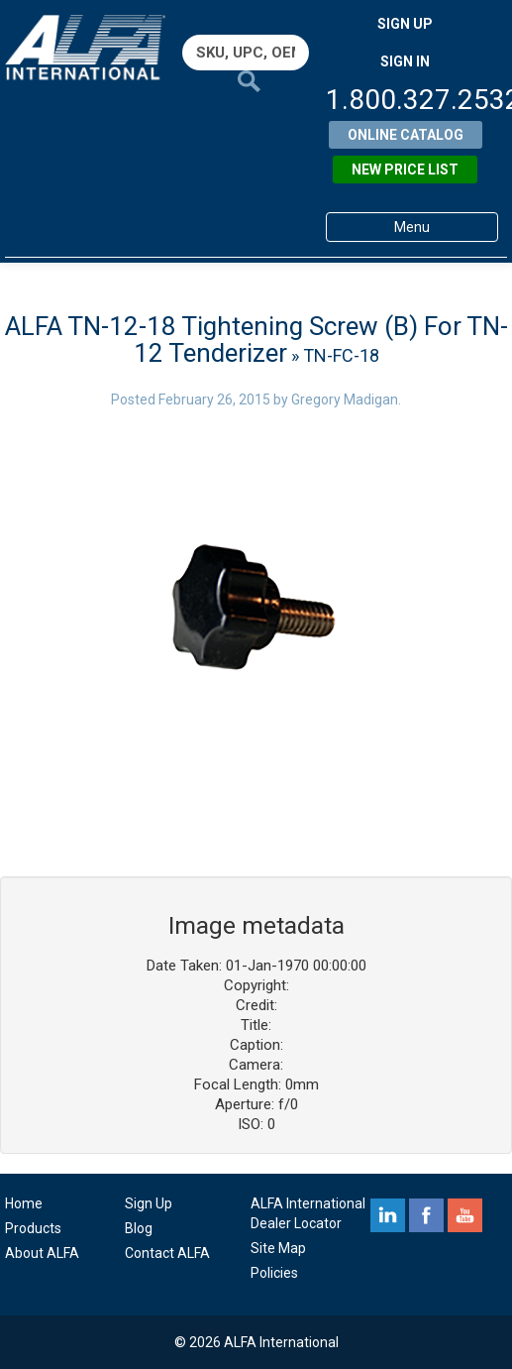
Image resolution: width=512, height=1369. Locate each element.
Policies (274, 1273)
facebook (426, 1215)
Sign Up (148, 1203)
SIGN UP (405, 24)
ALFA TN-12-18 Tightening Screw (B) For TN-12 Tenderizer (256, 339)
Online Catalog (405, 135)
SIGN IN (405, 61)
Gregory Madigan (344, 399)
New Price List (405, 169)
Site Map (278, 1248)
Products (33, 1228)
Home (24, 1203)
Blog (139, 1228)
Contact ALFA (167, 1253)
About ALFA (42, 1253)
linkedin (387, 1215)
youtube (465, 1215)
